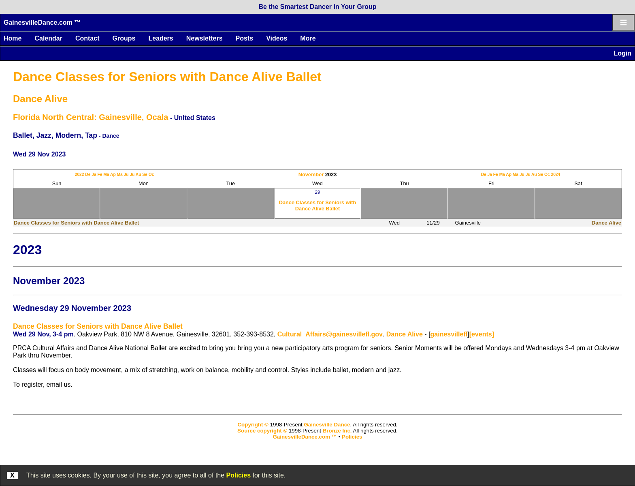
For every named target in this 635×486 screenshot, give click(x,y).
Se (144, 174)
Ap (113, 174)
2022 (79, 174)
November (311, 174)
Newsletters (204, 38)
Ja (94, 174)
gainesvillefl (449, 334)
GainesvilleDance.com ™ (42, 22)
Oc (151, 174)
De (87, 174)
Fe (100, 174)
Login (622, 53)
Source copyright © (262, 431)
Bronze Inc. (337, 431)
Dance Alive (40, 98)
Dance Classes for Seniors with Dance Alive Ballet (167, 76)
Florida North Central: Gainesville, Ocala (90, 117)
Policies (238, 475)
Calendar (48, 38)
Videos (276, 38)
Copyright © (252, 425)
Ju (126, 174)
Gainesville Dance (327, 425)
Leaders (160, 38)
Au (138, 174)
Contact (87, 38)
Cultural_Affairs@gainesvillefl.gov (330, 334)
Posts (245, 38)
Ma (106, 174)
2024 (555, 174)
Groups (123, 38)
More (307, 38)
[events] (481, 334)
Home (12, 38)
